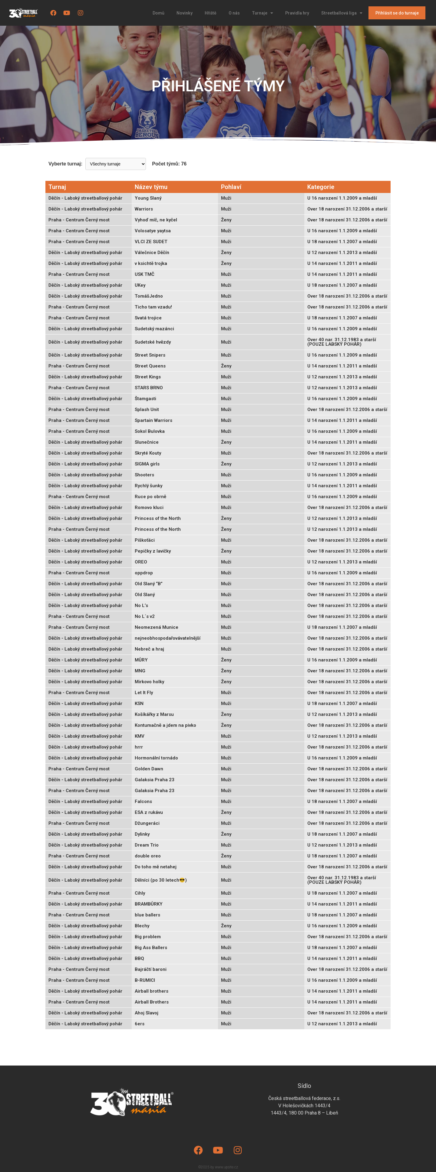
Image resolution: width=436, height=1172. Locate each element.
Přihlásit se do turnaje (397, 13)
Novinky (185, 13)
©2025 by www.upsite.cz (218, 1167)
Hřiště (210, 13)
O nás (234, 13)
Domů (158, 13)
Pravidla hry (297, 13)
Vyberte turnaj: (65, 164)
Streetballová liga (341, 13)
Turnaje (262, 13)
